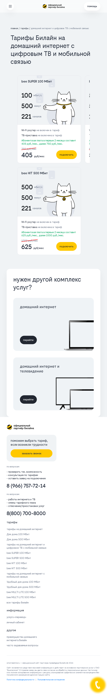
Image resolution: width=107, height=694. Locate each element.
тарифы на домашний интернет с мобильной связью (26, 575)
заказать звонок (31, 453)
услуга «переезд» (16, 617)
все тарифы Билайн (18, 602)
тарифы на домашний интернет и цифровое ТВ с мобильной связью (26, 546)
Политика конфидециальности (20, 680)
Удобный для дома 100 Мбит (23, 581)
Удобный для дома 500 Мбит (23, 587)
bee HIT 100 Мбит (17, 563)
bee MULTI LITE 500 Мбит (21, 597)
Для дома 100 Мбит (18, 534)
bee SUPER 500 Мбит (19, 558)
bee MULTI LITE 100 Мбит (21, 592)
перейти (28, 340)
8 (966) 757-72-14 (26, 486)
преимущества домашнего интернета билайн (22, 638)
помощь (92, 6)
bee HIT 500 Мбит (34, 173)
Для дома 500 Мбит (18, 539)
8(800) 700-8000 (26, 513)
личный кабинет (16, 622)
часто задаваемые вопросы (22, 645)
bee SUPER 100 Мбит (36, 81)
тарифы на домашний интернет (25, 529)
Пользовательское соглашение (51, 680)
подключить (66, 154)
